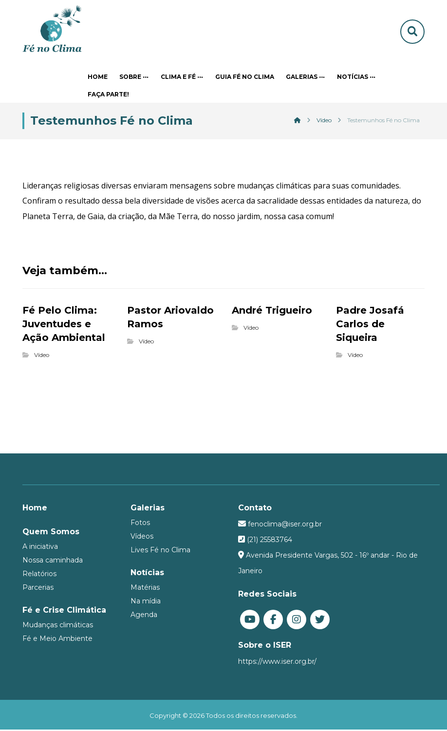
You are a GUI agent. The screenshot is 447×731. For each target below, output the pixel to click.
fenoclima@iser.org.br (285, 525)
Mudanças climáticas (57, 625)
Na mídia (145, 602)
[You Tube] (250, 620)
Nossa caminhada (52, 561)
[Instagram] (296, 620)
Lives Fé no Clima (160, 550)
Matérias (145, 588)
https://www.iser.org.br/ (277, 662)
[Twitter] (320, 620)
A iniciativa (40, 547)
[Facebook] (273, 620)
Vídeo (41, 355)
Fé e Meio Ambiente (57, 639)
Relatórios (39, 574)
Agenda (143, 615)
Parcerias (38, 588)
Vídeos (141, 537)
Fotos (140, 523)
